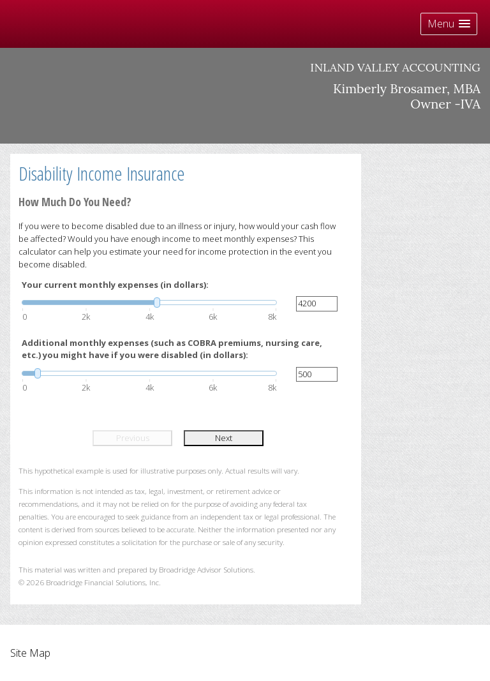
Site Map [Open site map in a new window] (30, 653)
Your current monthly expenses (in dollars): (115, 284)
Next (223, 438)
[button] (448, 24)
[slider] (149, 302)
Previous (132, 438)
